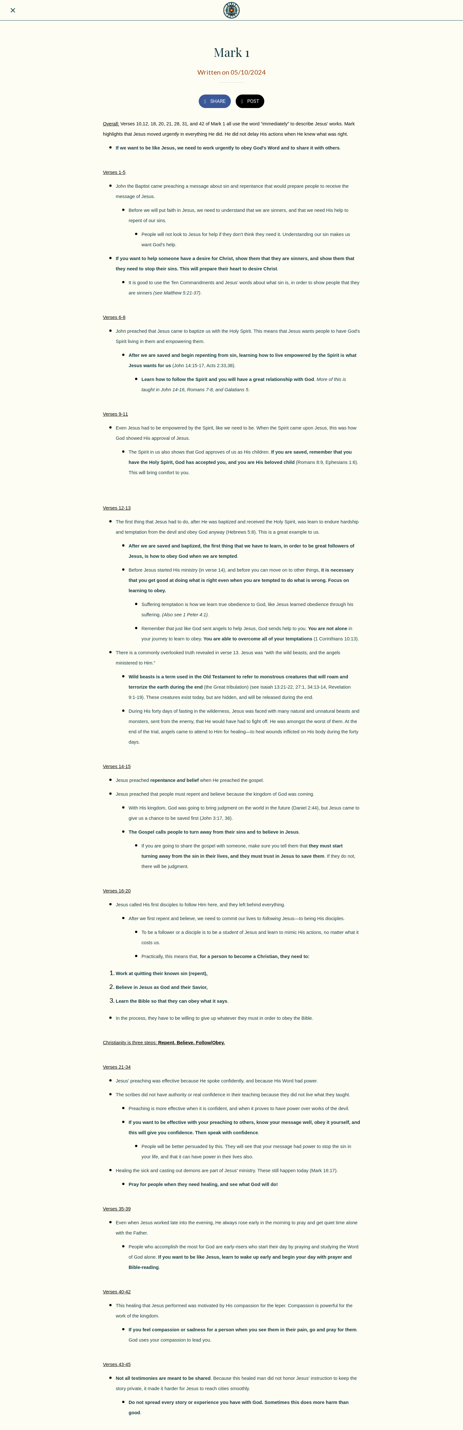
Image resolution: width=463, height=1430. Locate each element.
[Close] (13, 10)
